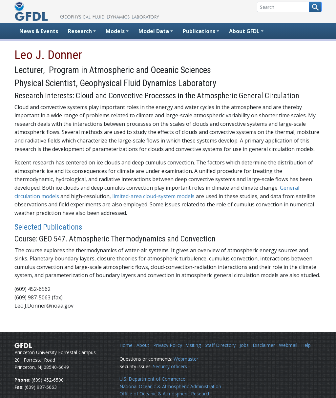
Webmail (288, 345)
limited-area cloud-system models (153, 196)
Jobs (244, 345)
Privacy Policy (167, 345)
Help (306, 345)
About (142, 345)
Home (126, 345)
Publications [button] (199, 31)
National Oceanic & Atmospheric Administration (170, 386)
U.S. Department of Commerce (152, 379)
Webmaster (186, 359)
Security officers (170, 366)
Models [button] (115, 31)
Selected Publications (48, 227)
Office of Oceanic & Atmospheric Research (165, 393)
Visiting (193, 345)
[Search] (283, 7)
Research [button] (80, 31)
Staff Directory (220, 345)
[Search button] (315, 7)
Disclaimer (264, 345)
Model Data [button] (153, 31)
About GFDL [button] (244, 31)
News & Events (38, 31)
